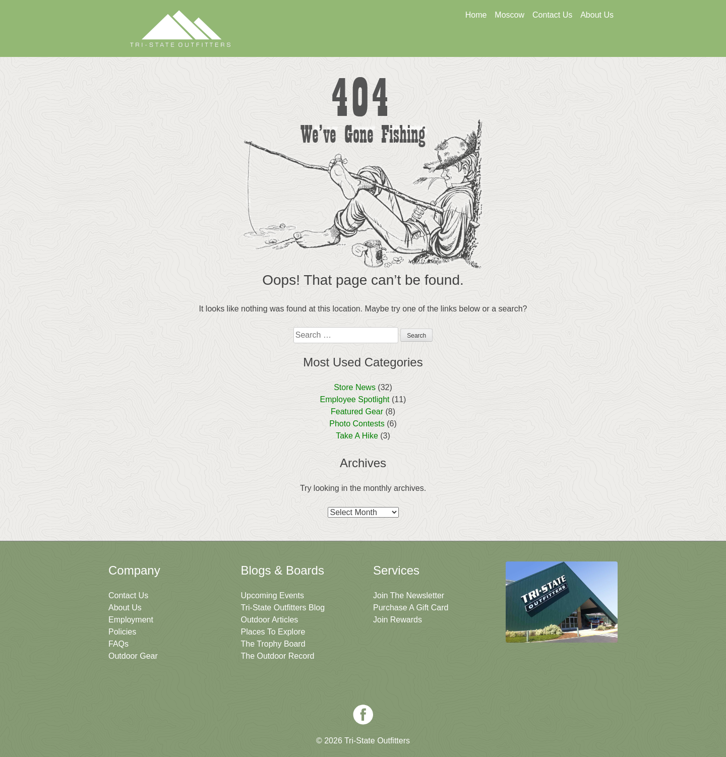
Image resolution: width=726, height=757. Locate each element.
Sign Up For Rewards (466, 44)
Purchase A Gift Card (410, 607)
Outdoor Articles (269, 619)
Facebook (363, 715)
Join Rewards (397, 619)
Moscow (509, 15)
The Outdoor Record (278, 656)
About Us (597, 15)
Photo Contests (356, 423)
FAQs (118, 644)
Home (476, 15)
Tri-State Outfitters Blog (283, 607)
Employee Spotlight (355, 399)
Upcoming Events (272, 595)
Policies (122, 631)
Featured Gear (357, 411)
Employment (130, 619)
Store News (355, 387)
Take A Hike (357, 435)
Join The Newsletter (564, 44)
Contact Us (552, 15)
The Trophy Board (273, 644)
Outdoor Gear (133, 656)
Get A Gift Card (368, 44)
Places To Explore (273, 631)
